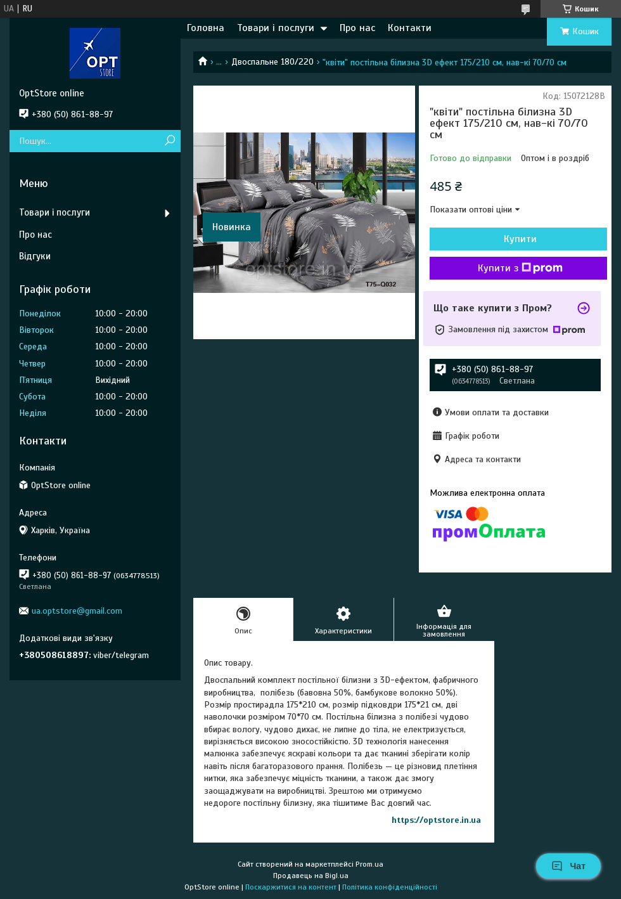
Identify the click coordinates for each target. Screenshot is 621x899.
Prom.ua (369, 864)
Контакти (410, 28)
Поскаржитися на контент (290, 887)
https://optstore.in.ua (436, 820)
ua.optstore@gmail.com (77, 610)
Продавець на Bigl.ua (311, 875)
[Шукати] (169, 141)
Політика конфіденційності (389, 887)
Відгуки (35, 256)
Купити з (520, 268)
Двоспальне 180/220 (272, 61)
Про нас (357, 28)
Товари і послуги (275, 28)
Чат (568, 866)
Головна (205, 28)
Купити (520, 239)
